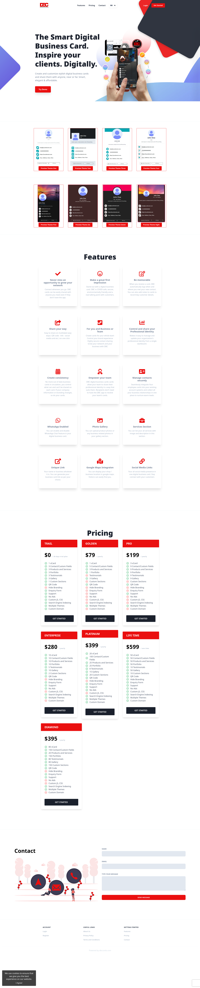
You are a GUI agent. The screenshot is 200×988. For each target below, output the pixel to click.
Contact (102, 5)
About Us (86, 966)
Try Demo (43, 89)
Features (81, 5)
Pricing (92, 5)
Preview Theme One (48, 168)
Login (145, 5)
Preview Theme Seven (117, 225)
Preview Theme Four (151, 168)
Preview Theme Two (83, 168)
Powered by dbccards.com (100, 985)
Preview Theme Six (83, 225)
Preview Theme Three (117, 168)
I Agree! (19, 983)
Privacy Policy (88, 970)
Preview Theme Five (48, 225)
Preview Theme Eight (151, 225)
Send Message (144, 932)
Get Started (158, 5)
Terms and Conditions (91, 974)
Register (46, 970)
